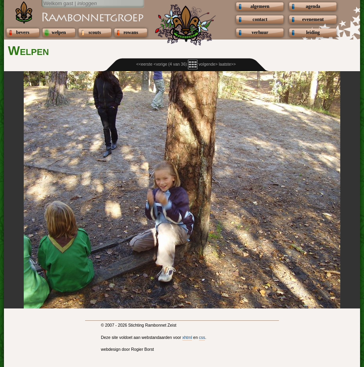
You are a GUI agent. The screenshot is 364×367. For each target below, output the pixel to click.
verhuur (260, 32)
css (202, 337)
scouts (95, 32)
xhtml (187, 337)
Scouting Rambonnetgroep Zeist (73, 16)
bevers (22, 32)
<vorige (160, 64)
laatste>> (227, 64)
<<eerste (144, 64)
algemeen (259, 6)
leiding (313, 32)
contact (259, 19)
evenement (313, 19)
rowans (130, 32)
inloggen (87, 3)
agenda (313, 6)
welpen (59, 32)
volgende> (208, 64)
